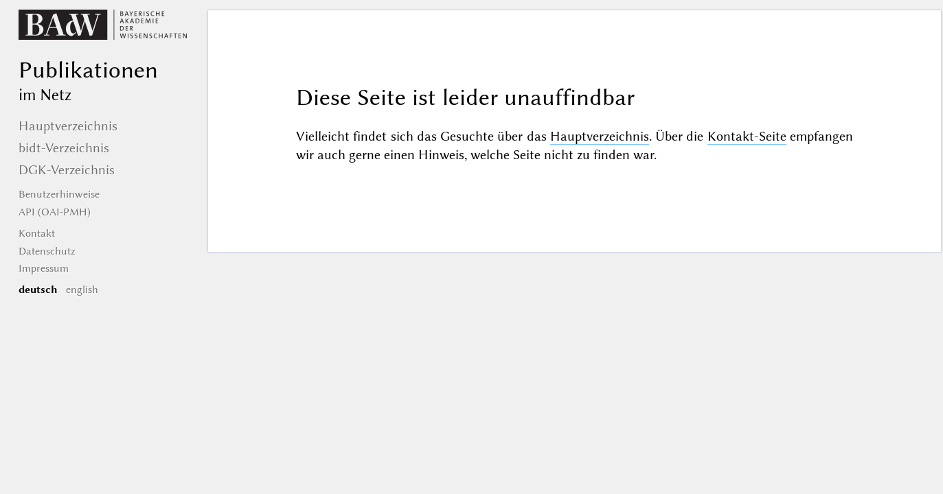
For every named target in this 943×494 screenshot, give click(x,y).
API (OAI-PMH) (55, 212)
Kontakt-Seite (746, 136)
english (82, 289)
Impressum (44, 268)
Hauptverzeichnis (599, 136)
